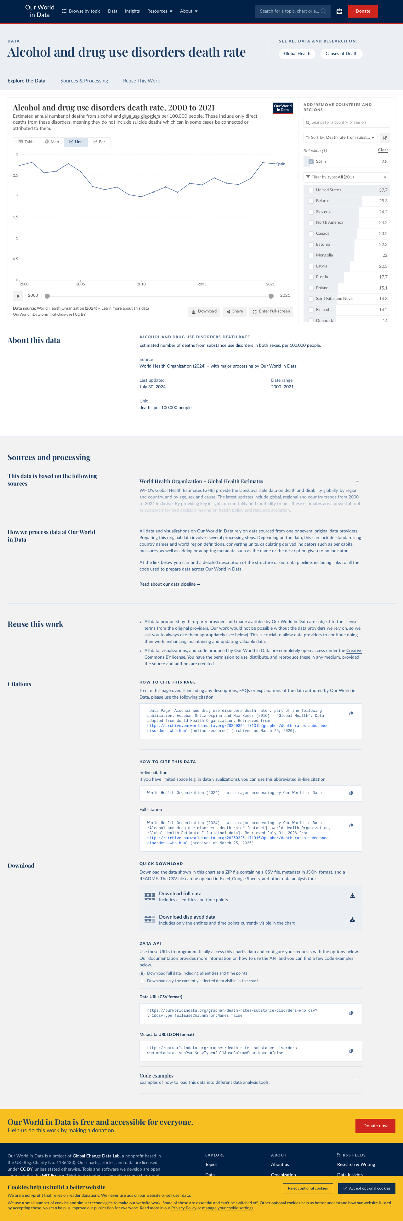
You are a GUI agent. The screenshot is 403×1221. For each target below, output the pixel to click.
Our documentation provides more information (185, 965)
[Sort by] (340, 138)
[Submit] (322, 11)
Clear (383, 150)
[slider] (47, 296)
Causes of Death (342, 54)
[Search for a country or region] (347, 123)
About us (280, 1174)
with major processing (232, 366)
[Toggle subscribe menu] (339, 11)
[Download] (204, 312)
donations (90, 1196)
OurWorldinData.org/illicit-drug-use (42, 314)
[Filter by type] (347, 177)
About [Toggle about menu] (189, 11)
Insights (132, 11)
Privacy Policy (183, 1208)
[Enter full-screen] (271, 312)
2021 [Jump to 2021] (285, 296)
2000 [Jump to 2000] (33, 296)
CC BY (80, 314)
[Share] (235, 312)
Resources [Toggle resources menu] (160, 11)
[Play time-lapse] (18, 296)
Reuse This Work (141, 80)
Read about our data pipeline (169, 584)
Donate (363, 11)
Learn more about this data (125, 308)
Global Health (297, 54)
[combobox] (293, 11)
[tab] (27, 142)
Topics (211, 1174)
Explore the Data (26, 80)
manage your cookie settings (227, 1208)
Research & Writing (356, 1174)
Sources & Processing (84, 80)
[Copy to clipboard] (344, 714)
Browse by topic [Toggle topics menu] (81, 11)
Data (112, 11)
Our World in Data (39, 11)
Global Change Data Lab (96, 1165)
